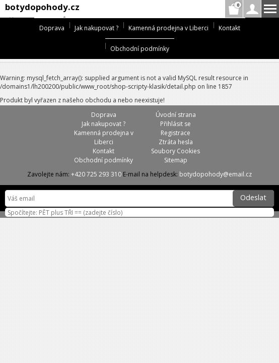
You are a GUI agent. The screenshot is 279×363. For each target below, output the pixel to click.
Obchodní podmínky (139, 48)
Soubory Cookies (175, 151)
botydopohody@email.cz (215, 174)
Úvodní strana (176, 114)
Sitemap (175, 160)
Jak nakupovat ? (96, 28)
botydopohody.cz (42, 7)
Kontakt (229, 28)
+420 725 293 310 (96, 174)
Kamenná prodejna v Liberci (168, 28)
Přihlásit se (175, 123)
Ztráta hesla (176, 142)
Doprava (51, 28)
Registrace (175, 133)
